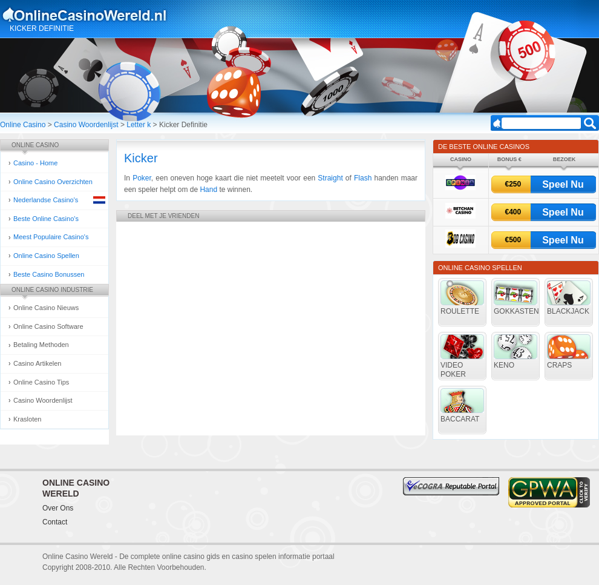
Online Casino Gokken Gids (90, 14)
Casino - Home (35, 163)
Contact (54, 522)
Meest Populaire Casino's (50, 236)
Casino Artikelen (37, 363)
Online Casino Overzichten (53, 181)
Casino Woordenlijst (86, 125)
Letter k (138, 125)
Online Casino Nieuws (46, 307)
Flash (363, 178)
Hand (208, 189)
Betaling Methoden (41, 344)
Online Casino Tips (41, 382)
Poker (142, 178)
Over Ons (57, 508)
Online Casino (22, 125)
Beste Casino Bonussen (48, 274)
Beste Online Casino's (46, 218)
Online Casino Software (48, 326)
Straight (330, 178)
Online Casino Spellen (46, 255)
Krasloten (27, 419)
